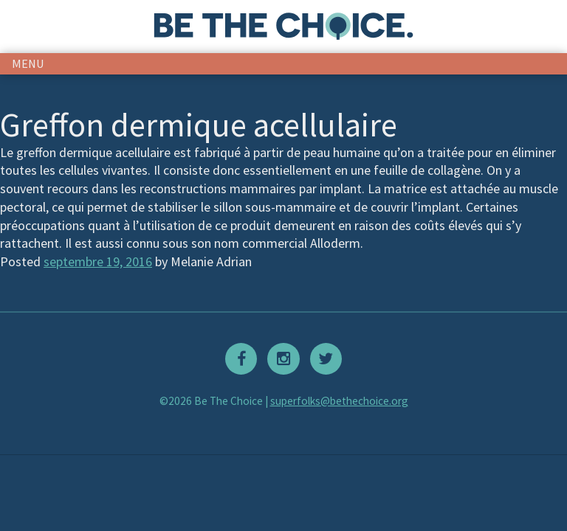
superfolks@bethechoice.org (339, 401)
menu (28, 63)
